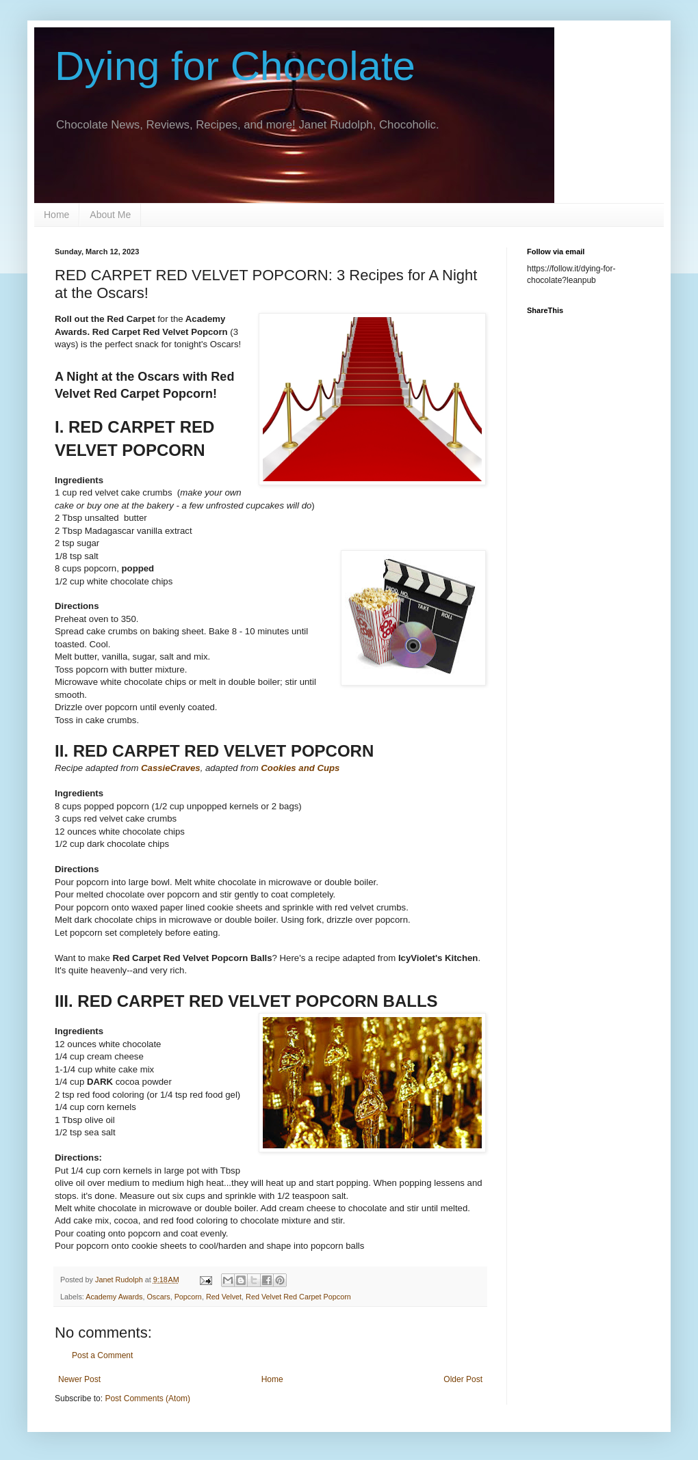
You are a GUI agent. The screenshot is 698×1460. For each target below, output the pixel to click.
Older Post (462, 1379)
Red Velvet (224, 1297)
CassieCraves (171, 768)
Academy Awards (114, 1297)
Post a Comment (102, 1355)
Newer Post (79, 1379)
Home (56, 214)
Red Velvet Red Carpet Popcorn (298, 1297)
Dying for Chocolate (235, 66)
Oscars (158, 1297)
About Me (110, 214)
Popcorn (188, 1297)
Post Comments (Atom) (147, 1398)
